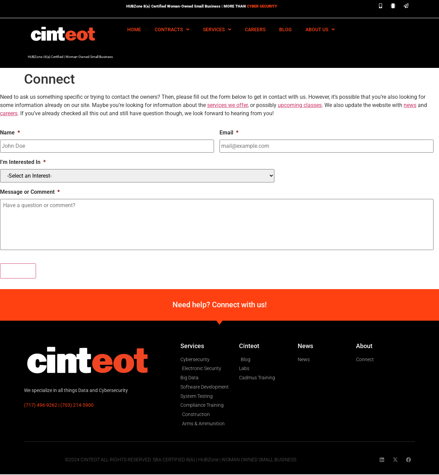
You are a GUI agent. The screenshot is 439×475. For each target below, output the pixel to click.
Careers (255, 29)
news (410, 105)
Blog (285, 29)
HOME (134, 29)
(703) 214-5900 (77, 405)
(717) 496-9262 (40, 405)
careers (8, 113)
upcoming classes (300, 105)
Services (217, 29)
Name (10, 132)
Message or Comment (30, 191)
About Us (320, 29)
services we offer (227, 105)
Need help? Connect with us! (220, 305)
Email (229, 132)
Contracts (172, 29)
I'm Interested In (23, 161)
